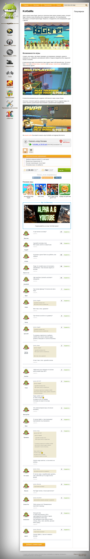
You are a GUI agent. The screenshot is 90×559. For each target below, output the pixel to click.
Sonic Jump (41, 196)
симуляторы (57, 64)
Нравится (66, 232)
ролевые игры (36, 64)
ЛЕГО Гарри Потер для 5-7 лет (53, 197)
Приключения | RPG (9, 52)
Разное (59, 5)
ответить (35, 233)
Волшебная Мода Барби (28, 197)
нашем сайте (28, 135)
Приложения (47, 5)
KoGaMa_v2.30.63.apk (40, 144)
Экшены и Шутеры (10, 42)
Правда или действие (65, 196)
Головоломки (10, 94)
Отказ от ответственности (80, 554)
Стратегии (10, 83)
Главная (26, 5)
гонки (27, 64)
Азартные (10, 115)
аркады (51, 64)
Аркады (10, 31)
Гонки (10, 73)
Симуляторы (10, 62)
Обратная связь (82, 555)
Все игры (36, 5)
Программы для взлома (10, 104)
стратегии (43, 64)
